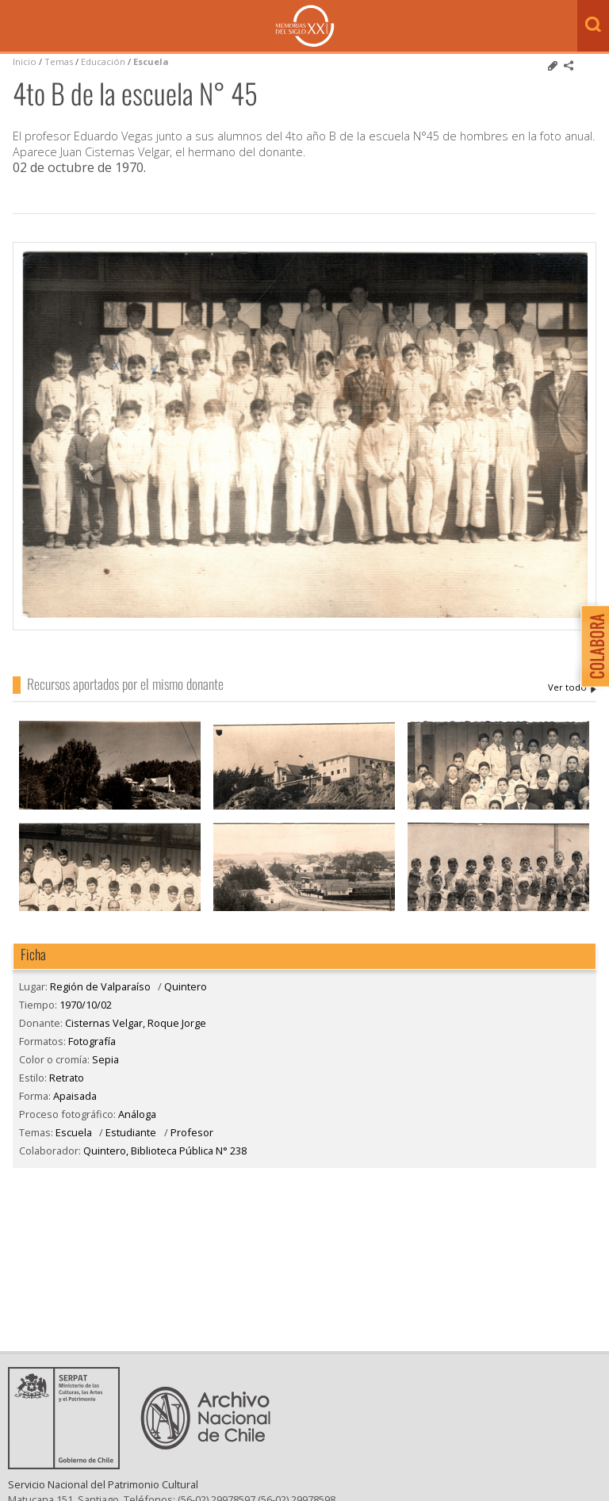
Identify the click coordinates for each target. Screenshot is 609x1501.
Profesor (191, 1132)
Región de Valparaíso (100, 986)
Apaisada (75, 1096)
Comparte (568, 66)
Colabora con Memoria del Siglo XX (591, 645)
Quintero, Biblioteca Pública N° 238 (165, 1150)
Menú (16, 27)
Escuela (151, 61)
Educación (104, 61)
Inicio (24, 61)
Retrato (66, 1077)
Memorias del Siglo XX (305, 26)
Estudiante (130, 1132)
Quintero (185, 986)
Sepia (105, 1059)
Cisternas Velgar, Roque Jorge (572, 687)
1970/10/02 (85, 1004)
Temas (58, 61)
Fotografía (92, 1041)
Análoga (137, 1114)
